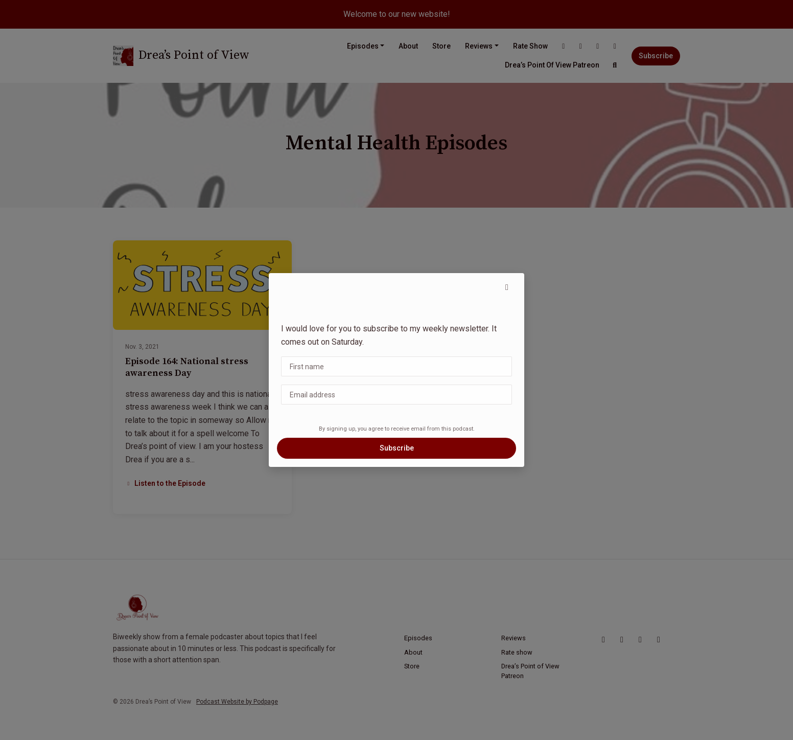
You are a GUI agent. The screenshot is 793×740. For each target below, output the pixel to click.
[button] (507, 287)
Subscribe (397, 448)
